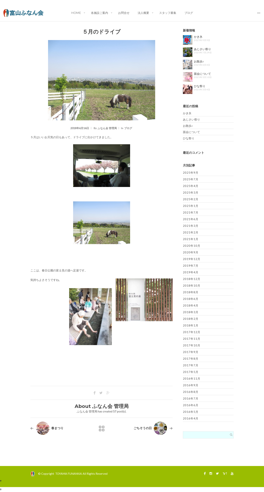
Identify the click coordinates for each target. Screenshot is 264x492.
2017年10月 (191, 345)
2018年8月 (190, 292)
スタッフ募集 (167, 13)
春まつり (57, 428)
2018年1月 (190, 325)
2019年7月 (190, 265)
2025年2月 (190, 199)
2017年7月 (190, 365)
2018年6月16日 (79, 128)
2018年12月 (191, 279)
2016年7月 (190, 398)
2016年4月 (190, 418)
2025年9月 (190, 172)
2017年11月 (191, 338)
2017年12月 (191, 332)
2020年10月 (191, 245)
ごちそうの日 (143, 428)
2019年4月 (190, 272)
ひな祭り (199, 86)
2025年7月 (190, 179)
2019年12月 (191, 259)
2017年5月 (190, 372)
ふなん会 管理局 (107, 128)
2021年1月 (190, 239)
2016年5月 (190, 411)
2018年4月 (190, 305)
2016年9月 (190, 385)
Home (76, 13)
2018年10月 (191, 285)
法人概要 (143, 13)
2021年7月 (190, 212)
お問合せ (124, 13)
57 (114, 411)
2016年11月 (191, 378)
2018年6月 (190, 298)
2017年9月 (190, 352)
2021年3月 (190, 225)
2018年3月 (190, 312)
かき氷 (198, 36)
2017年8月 (190, 358)
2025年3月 (190, 192)
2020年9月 (190, 252)
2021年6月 (190, 219)
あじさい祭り (202, 49)
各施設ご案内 (99, 13)
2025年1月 (190, 205)
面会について (202, 73)
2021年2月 (190, 232)
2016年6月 (190, 405)
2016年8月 (190, 391)
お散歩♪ (199, 61)
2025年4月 (190, 186)
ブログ (188, 13)
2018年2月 (190, 318)
